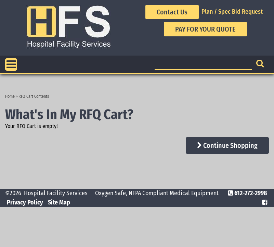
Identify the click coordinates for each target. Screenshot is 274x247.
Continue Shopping (227, 145)
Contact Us (172, 12)
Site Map (59, 202)
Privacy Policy (25, 202)
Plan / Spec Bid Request (232, 11)
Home (10, 96)
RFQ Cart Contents (33, 96)
